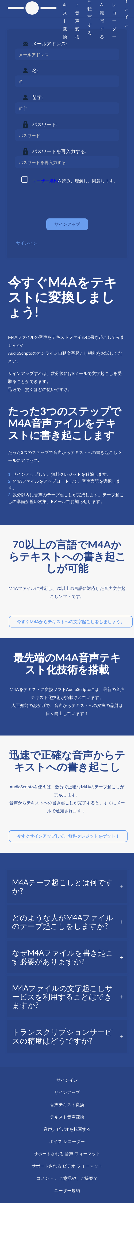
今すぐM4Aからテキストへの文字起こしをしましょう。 (71, 621)
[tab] (67, 886)
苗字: (37, 97)
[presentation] (55, 201)
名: (35, 70)
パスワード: (45, 124)
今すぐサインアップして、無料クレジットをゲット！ (68, 835)
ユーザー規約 (45, 180)
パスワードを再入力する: (59, 151)
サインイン (26, 242)
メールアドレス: (49, 43)
